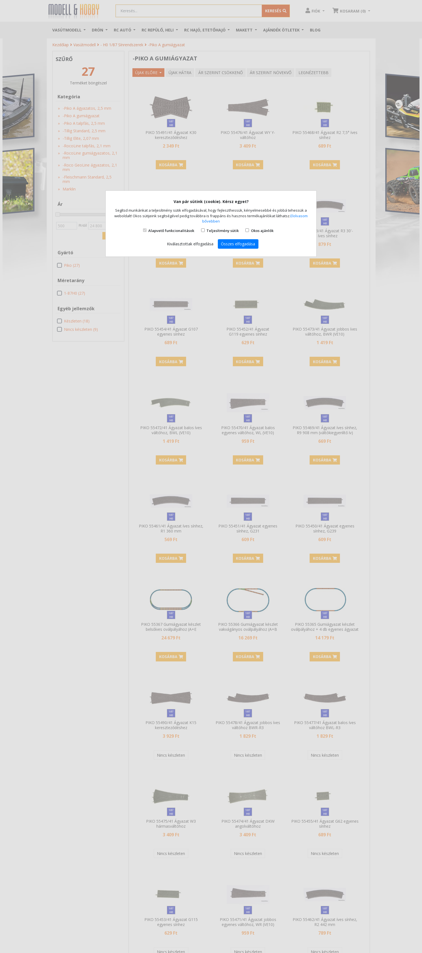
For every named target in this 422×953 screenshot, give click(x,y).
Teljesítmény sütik (222, 230)
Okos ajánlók (262, 230)
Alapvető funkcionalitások (171, 230)
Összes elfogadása (238, 243)
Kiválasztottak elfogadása (190, 243)
